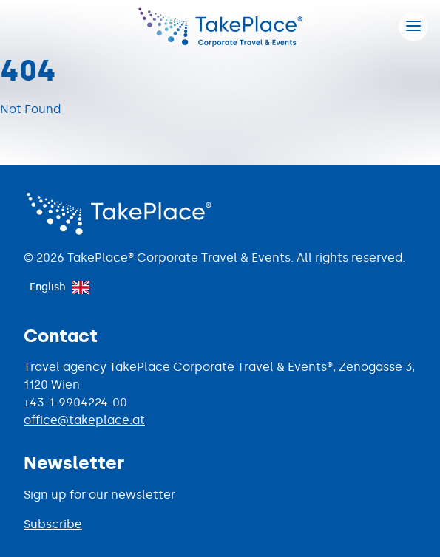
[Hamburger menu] (413, 26)
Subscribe (53, 524)
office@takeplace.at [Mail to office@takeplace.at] (84, 420)
